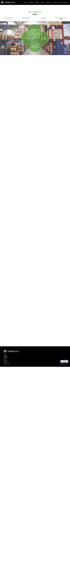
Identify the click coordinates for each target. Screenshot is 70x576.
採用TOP (55, 2)
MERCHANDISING (8, 18)
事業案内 (37, 2)
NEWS (42, 2)
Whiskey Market (63, 2)
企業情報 (30, 2)
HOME (25, 2)
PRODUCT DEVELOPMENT (61, 18)
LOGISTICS (44, 18)
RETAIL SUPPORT (26, 18)
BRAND (48, 2)
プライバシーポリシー (8, 364)
